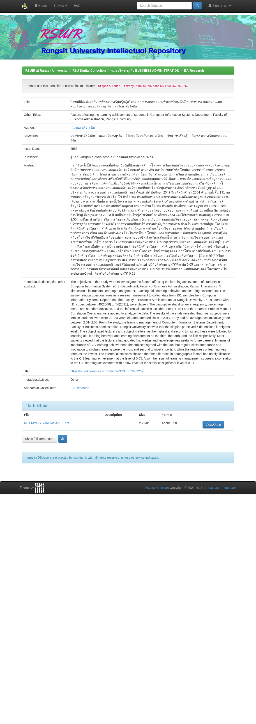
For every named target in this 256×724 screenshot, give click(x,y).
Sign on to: (219, 5)
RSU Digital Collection (89, 70)
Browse (60, 5)
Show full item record (40, 439)
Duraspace (212, 487)
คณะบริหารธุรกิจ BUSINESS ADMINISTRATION (145, 70)
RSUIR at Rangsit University (46, 70)
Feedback (229, 487)
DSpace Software (156, 487)
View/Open (213, 424)
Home (40, 5)
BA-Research (194, 70)
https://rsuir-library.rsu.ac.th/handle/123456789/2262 (106, 371)
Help (77, 5)
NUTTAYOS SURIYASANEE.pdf (46, 423)
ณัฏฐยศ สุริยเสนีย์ (82, 127)
